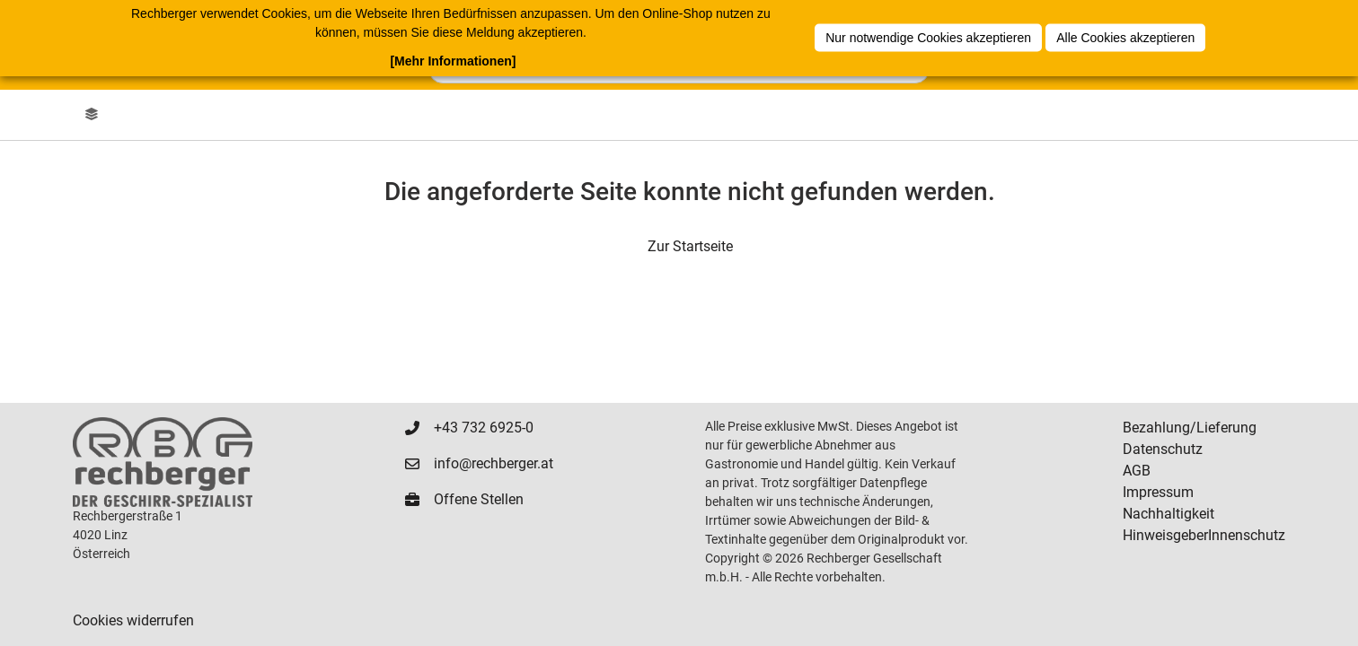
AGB (1137, 470)
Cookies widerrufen (133, 620)
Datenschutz (1163, 449)
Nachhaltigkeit (1168, 513)
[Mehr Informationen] (453, 61)
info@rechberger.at (493, 463)
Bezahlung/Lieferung (1190, 427)
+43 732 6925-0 (484, 427)
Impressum (1158, 492)
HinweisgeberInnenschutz (1204, 535)
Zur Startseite (690, 246)
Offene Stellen (479, 499)
